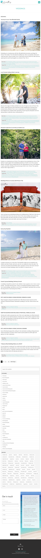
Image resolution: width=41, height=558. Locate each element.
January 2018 (17, 467)
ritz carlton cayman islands (19, 340)
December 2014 (23, 477)
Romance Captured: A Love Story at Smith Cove (12, 127)
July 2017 (23, 469)
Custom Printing (5, 403)
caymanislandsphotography (6, 66)
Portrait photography (23, 118)
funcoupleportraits (12, 175)
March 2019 (4, 463)
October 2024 (4, 454)
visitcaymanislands (32, 67)
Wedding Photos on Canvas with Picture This (12, 180)
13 (9, 361)
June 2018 (22, 465)
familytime (37, 66)
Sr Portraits (4, 431)
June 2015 (22, 475)
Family (19, 172)
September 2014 (11, 479)
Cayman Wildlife (5, 392)
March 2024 (26, 454)
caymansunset (24, 174)
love (16, 67)
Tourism (3, 435)
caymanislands (27, 120)
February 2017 (10, 471)
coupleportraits (4, 175)
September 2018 (5, 465)
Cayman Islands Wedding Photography (12, 62)
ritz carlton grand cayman (28, 340)
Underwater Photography (6, 439)
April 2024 (20, 454)
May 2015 (27, 475)
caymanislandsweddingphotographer (28, 274)
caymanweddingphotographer (25, 66)
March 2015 (4, 477)
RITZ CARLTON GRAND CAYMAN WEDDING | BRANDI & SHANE (16, 297)
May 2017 (33, 469)
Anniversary (8, 171)
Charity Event (4, 396)
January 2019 (17, 463)
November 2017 (31, 467)
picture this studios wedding (25, 225)
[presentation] (10, 529)
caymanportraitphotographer (15, 66)
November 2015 (29, 473)
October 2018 (30, 463)
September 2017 (11, 469)
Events (3, 407)
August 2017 (18, 469)
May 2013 (3, 486)
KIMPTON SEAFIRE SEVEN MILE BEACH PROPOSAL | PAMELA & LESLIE (18, 312)
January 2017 (17, 471)
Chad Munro (8, 306)
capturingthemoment (9, 120)
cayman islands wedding (23, 307)
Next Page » (13, 361)
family (8, 175)
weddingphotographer (5, 68)
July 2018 (17, 465)
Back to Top (20, 546)
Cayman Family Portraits (22, 61)
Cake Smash (4, 379)
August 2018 (12, 465)
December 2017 (23, 467)
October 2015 (36, 473)
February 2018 (10, 467)
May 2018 (27, 465)
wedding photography (10, 293)
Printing (7, 222)
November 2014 (31, 477)
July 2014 (23, 479)
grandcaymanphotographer (10, 67)
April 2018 (32, 465)
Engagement (15, 172)
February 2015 (10, 477)
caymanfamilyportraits (20, 120)
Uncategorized (5, 437)
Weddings (10, 119)
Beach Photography (9, 61)
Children (20, 62)
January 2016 (22, 473)
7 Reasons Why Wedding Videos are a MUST (11, 344)
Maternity (14, 118)
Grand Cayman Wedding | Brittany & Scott (11, 281)
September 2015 (5, 475)
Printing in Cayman (33, 225)
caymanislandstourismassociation (7, 174)
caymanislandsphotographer (34, 120)
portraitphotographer (20, 67)
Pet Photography (5, 420)
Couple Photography (25, 62)
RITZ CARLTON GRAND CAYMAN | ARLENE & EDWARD (14, 328)
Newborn (17, 118)
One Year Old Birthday (6, 418)
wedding (35, 276)
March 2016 (10, 473)
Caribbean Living (15, 61)
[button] (39, 2)
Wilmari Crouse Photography (7, 448)
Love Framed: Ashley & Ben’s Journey (10, 72)
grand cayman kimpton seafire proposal (12, 324)
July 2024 (10, 454)
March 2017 (4, 471)
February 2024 (32, 454)
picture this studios (18, 225)
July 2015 (17, 475)
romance (25, 276)
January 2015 (17, 477)
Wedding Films (21, 354)
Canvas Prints (4, 381)
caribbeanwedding (13, 273)
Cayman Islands (28, 61)
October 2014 (4, 479)
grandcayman (4, 67)
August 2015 (12, 475)
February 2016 (15, 473)
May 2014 (34, 479)
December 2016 (23, 471)
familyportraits (33, 66)
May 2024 (15, 454)
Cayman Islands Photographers (9, 225)
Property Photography (6, 426)
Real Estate (4, 428)
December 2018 (24, 463)
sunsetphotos (26, 67)
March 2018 (4, 467)
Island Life (11, 118)
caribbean (15, 120)
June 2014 (29, 479)
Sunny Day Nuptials (6, 229)
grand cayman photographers (33, 62)
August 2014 (18, 479)
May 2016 (35, 471)
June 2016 (30, 471)
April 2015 (32, 475)
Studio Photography (29, 118)
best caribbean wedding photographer (12, 307)
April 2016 (4, 473)
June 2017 (28, 469)
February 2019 (10, 463)
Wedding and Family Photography (11, 292)
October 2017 (4, 469)
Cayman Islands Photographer (7, 388)
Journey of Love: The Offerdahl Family (10, 19)
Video (7, 354)
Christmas (4, 400)
